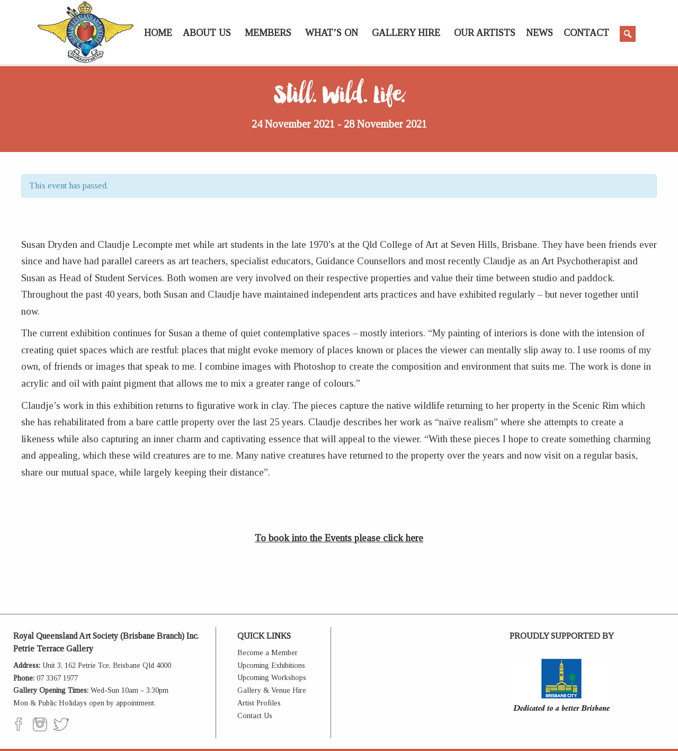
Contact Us (254, 716)
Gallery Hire (406, 33)
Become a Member (267, 653)
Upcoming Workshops (271, 678)
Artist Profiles (259, 703)
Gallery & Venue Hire (271, 690)
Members (268, 33)
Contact (586, 33)
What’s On (331, 33)
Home (158, 33)
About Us (207, 33)
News (539, 33)
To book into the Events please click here (339, 537)
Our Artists (484, 33)
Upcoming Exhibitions (271, 665)
